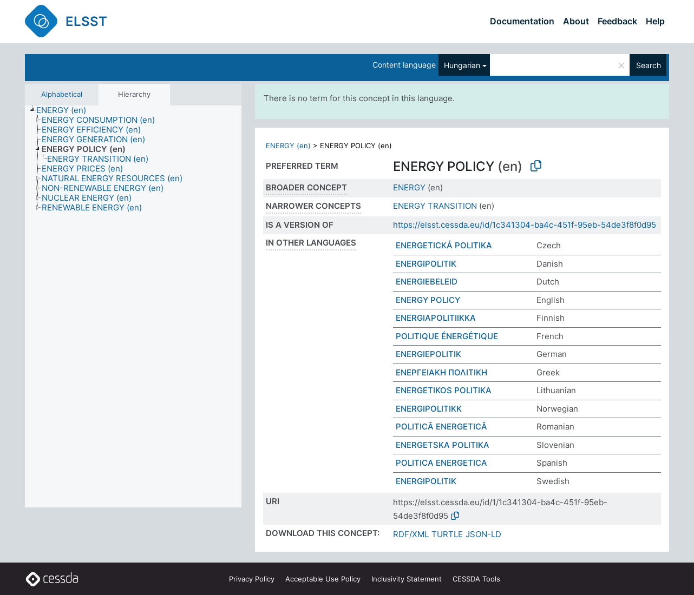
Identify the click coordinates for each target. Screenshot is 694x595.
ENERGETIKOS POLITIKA (444, 390)
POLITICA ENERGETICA (441, 463)
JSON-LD (483, 534)
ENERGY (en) (288, 145)
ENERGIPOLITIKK (429, 409)
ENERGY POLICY (428, 300)
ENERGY (409, 187)
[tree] (133, 306)
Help (655, 21)
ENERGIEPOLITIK (428, 354)
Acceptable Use (323, 578)
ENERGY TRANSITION (435, 206)
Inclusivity (406, 578)
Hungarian (462, 65)
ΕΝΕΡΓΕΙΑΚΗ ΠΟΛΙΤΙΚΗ (441, 372)
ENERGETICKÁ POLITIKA (444, 245)
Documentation (522, 21)
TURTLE (447, 534)
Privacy (251, 578)
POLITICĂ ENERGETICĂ (441, 426)
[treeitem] (66, 110)
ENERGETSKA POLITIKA (442, 445)
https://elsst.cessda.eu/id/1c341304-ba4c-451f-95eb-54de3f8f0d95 (524, 225)
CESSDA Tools (476, 578)
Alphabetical (61, 94)
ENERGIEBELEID (426, 281)
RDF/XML (411, 534)
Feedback (617, 21)
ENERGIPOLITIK (426, 264)
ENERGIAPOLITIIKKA (436, 318)
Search (648, 65)
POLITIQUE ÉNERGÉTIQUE (447, 336)
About (576, 21)
